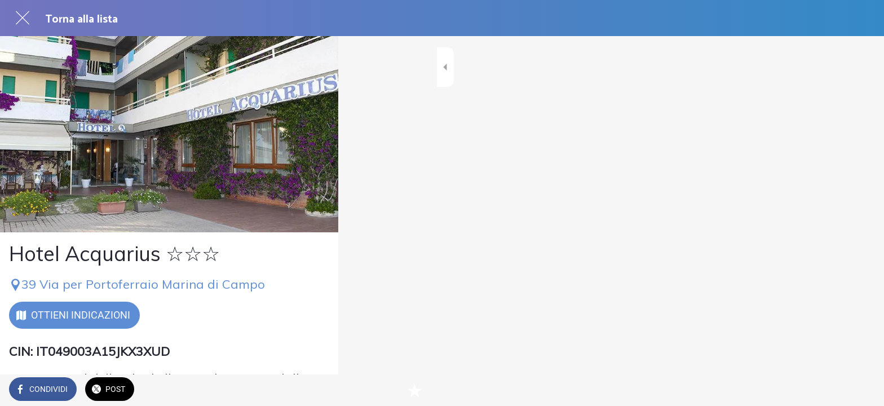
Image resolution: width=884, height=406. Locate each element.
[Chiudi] (22, 18)
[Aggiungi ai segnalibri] (315, 390)
